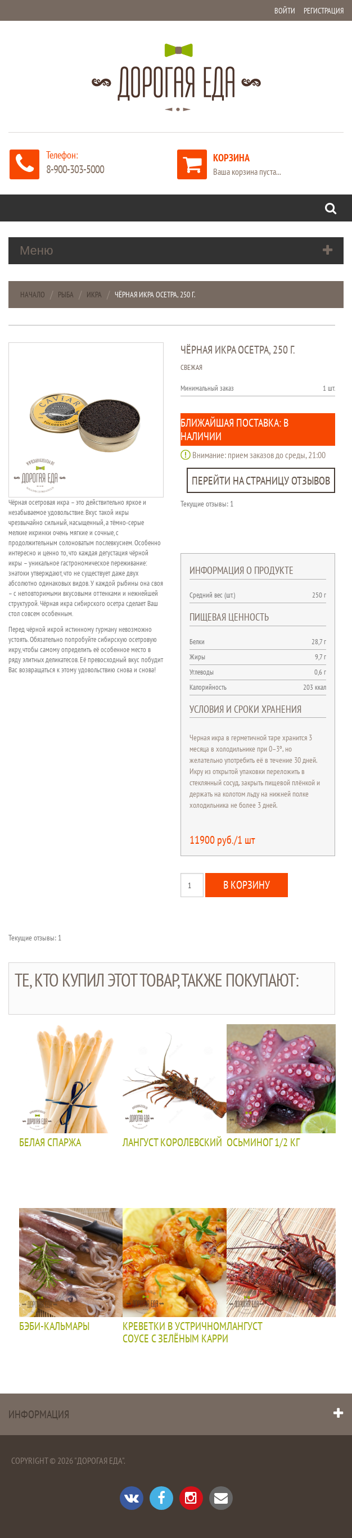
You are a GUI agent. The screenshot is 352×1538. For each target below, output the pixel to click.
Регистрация (324, 11)
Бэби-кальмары (54, 1326)
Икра (94, 294)
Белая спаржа (50, 1143)
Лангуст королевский (172, 1143)
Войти (284, 11)
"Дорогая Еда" (99, 1460)
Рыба (66, 294)
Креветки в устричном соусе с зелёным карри (175, 1333)
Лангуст (245, 1326)
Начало (32, 294)
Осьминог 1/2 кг (263, 1143)
